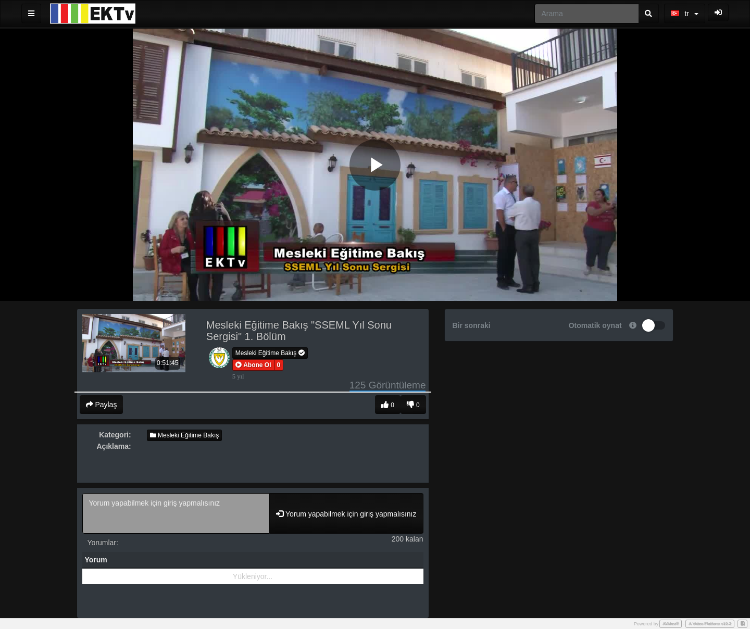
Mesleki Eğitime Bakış (270, 353)
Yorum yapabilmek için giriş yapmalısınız (176, 513)
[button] (253, 365)
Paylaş (101, 404)
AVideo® (670, 623)
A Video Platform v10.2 (710, 623)
